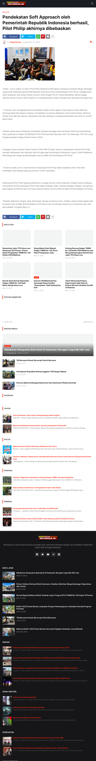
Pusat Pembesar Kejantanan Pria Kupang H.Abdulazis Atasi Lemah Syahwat (40, 748)
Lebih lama (87, 322)
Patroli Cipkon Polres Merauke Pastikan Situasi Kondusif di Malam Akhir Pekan (41, 678)
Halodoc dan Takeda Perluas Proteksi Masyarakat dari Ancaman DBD (38, 738)
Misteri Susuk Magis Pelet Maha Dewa (27, 718)
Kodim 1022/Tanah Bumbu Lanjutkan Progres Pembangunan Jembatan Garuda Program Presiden (53, 607)
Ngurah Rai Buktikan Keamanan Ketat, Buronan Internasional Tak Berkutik (39, 425)
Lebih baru (8, 322)
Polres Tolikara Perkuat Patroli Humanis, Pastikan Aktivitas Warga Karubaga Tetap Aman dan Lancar (53, 585)
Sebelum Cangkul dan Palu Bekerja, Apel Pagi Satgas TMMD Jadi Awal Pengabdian (43, 477)
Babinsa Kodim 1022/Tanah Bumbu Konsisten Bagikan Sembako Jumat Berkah (49, 629)
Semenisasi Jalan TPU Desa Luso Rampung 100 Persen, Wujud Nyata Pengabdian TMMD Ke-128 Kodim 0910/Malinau (16, 251)
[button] (3, 4)
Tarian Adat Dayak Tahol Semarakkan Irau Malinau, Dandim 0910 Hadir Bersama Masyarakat (46, 658)
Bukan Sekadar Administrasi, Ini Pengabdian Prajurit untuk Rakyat (37, 488)
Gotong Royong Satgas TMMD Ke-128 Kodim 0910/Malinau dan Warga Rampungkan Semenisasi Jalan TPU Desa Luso (79, 251)
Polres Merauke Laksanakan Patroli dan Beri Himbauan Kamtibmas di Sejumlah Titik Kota (45, 668)
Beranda (5, 12)
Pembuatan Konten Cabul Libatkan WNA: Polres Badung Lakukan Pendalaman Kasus (43, 519)
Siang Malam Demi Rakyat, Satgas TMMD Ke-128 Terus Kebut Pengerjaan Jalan (46, 250)
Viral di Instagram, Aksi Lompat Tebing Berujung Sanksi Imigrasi (36, 415)
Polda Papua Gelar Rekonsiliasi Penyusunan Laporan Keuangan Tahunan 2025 (41, 648)
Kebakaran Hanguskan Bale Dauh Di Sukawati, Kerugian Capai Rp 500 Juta (47, 573)
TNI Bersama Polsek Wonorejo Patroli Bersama (36, 360)
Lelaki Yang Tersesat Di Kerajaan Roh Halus (28, 707)
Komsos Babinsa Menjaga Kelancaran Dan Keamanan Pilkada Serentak (46, 383)
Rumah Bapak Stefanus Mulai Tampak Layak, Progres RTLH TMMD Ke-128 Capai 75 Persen (54, 595)
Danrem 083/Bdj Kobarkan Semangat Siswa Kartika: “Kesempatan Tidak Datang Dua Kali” (47, 284)
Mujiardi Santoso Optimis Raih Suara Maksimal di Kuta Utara (35, 446)
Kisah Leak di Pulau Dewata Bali (24, 697)
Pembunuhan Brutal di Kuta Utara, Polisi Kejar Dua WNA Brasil (35, 508)
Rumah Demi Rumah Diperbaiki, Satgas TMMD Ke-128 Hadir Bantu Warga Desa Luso (15, 283)
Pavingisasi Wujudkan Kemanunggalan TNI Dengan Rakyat (41, 371)
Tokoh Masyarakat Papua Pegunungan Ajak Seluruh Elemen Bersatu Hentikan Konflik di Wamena (79, 284)
